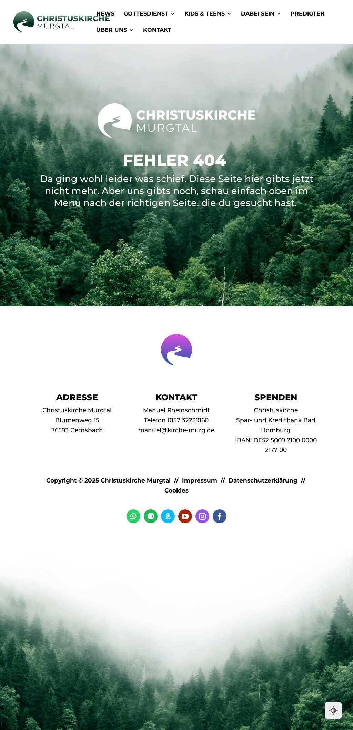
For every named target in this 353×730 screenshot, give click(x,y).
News (105, 14)
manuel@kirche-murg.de (176, 430)
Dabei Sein (257, 14)
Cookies (176, 490)
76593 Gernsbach (77, 430)
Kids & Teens (204, 14)
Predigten (308, 14)
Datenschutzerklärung (263, 480)
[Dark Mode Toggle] (333, 710)
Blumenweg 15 (77, 420)
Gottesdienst (146, 14)
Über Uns (111, 30)
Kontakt (157, 30)
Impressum (199, 480)
